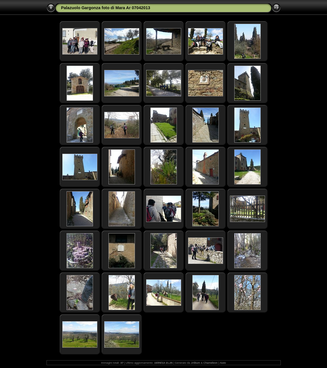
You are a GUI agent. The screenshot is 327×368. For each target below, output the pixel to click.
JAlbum (195, 362)
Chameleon (211, 362)
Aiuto (223, 362)
